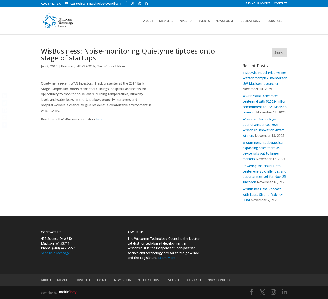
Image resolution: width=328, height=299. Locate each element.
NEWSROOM (224, 21)
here (99, 119)
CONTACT (280, 3)
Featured (67, 66)
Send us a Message (55, 253)
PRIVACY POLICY (218, 280)
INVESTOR (186, 21)
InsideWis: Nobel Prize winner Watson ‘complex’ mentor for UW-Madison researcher (265, 78)
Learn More (166, 257)
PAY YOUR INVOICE (258, 3)
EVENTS (204, 21)
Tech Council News (111, 66)
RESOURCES (274, 21)
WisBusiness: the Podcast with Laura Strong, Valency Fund (263, 194)
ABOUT (148, 21)
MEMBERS (166, 21)
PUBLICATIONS (249, 21)
